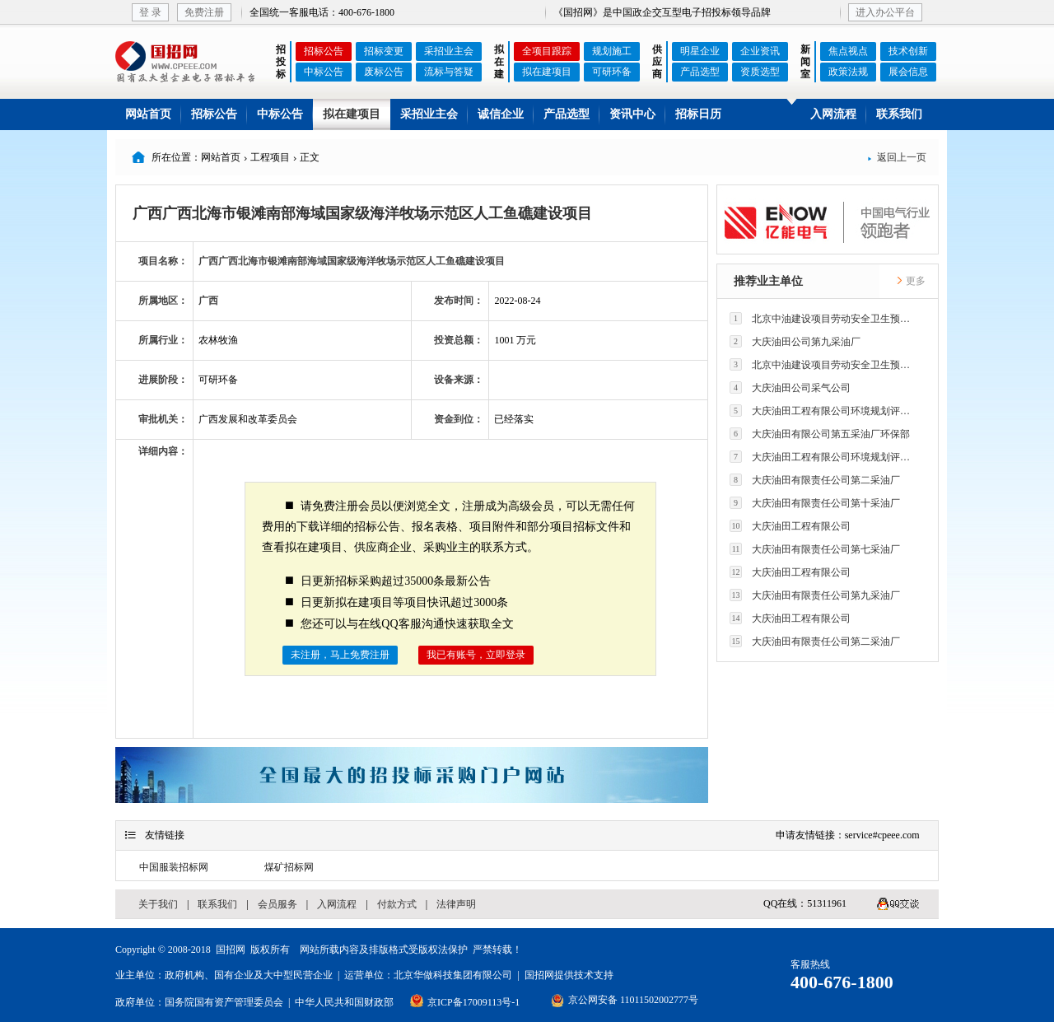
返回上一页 (896, 157)
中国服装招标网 (173, 867)
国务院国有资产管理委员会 (224, 1002)
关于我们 (158, 904)
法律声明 (456, 904)
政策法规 (848, 71)
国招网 (230, 949)
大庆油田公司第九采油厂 (795, 341)
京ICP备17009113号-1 (473, 1002)
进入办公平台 (885, 12)
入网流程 (833, 114)
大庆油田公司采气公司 (790, 387)
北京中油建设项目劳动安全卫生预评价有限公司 (824, 318)
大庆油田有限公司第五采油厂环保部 (820, 433)
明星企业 (700, 51)
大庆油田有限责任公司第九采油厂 (815, 595)
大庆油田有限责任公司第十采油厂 (815, 503)
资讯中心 (632, 114)
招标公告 (323, 51)
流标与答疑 (448, 71)
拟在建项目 (546, 71)
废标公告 (383, 71)
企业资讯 (760, 51)
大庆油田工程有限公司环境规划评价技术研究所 (824, 410)
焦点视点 (848, 51)
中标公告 (323, 71)
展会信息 (908, 71)
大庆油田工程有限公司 (790, 526)
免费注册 (204, 12)
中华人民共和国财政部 (344, 1002)
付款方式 (397, 904)
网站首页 (148, 114)
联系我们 (899, 114)
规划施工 (612, 51)
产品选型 (700, 71)
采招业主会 (448, 51)
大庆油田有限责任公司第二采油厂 (815, 480)
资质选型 (760, 71)
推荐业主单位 (768, 281)
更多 (911, 281)
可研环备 (612, 71)
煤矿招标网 (289, 867)
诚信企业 (501, 114)
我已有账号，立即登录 (476, 654)
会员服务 (277, 904)
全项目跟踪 (546, 51)
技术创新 (908, 51)
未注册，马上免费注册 (340, 654)
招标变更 (383, 51)
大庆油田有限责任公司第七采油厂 (815, 549)
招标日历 (698, 114)
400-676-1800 (841, 982)
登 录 (150, 12)
